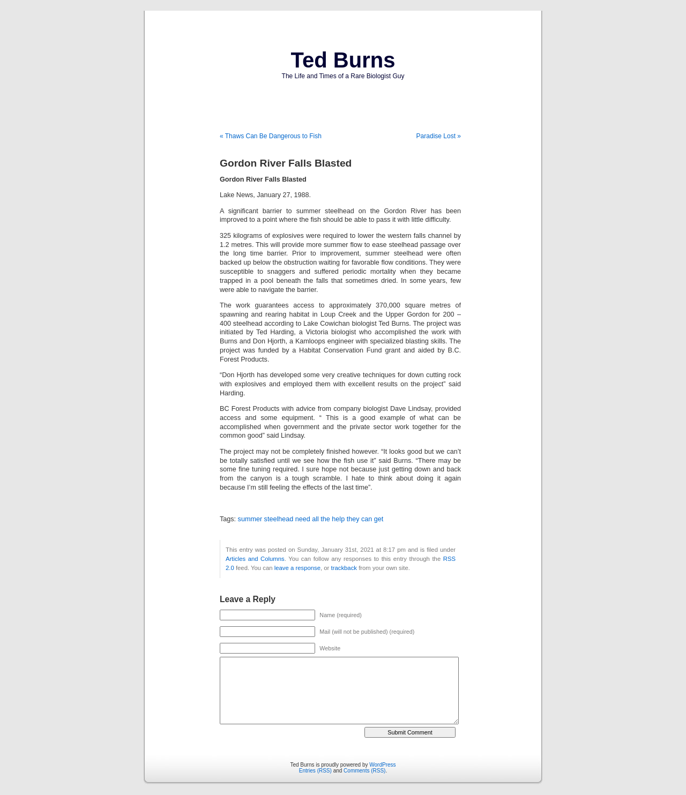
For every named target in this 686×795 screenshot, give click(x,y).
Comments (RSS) (364, 771)
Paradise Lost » (438, 136)
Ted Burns (343, 60)
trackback (344, 568)
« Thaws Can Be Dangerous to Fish (271, 136)
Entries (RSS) (315, 771)
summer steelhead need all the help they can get (311, 519)
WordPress (382, 765)
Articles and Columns (255, 559)
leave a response (297, 568)
